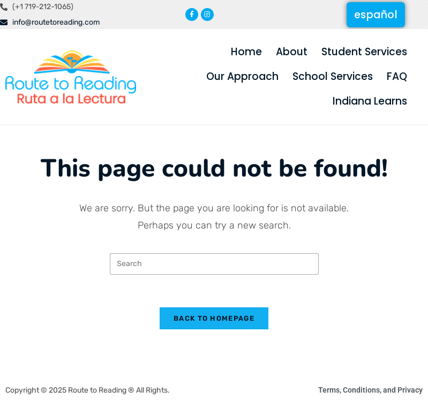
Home (246, 52)
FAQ (397, 76)
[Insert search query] (214, 264)
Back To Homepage (214, 318)
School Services (332, 76)
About (291, 52)
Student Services (364, 52)
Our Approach (242, 76)
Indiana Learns (370, 101)
